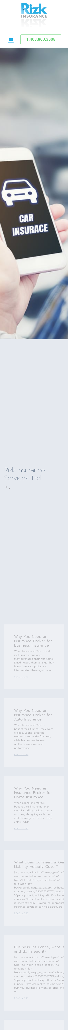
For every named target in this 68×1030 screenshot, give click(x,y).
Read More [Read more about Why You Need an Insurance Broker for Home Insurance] (21, 828)
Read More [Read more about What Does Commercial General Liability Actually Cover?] (21, 913)
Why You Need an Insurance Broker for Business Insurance (33, 641)
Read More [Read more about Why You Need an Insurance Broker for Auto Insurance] (21, 754)
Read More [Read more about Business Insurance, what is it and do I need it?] (21, 998)
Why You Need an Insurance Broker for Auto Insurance (33, 715)
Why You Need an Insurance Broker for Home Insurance (33, 793)
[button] (11, 39)
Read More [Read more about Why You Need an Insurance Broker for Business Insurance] (21, 676)
